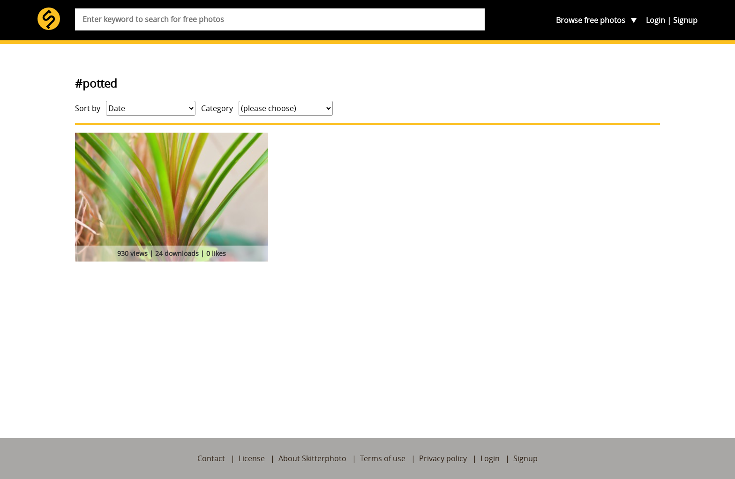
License (252, 458)
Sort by (87, 108)
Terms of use (382, 458)
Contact (211, 458)
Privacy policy (443, 458)
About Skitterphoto (312, 458)
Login (655, 20)
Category (217, 108)
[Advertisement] (367, 335)
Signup (685, 20)
